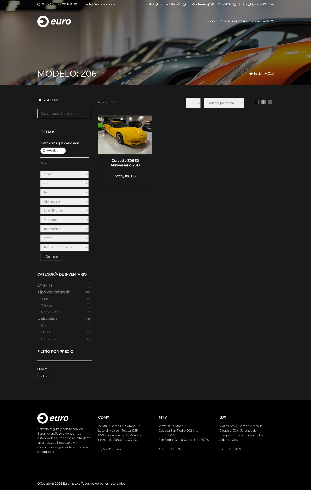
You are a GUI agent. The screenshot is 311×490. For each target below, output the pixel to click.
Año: (43, 163)
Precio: (42, 368)
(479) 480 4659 (261, 4)
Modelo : (53, 150)
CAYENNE (64, 285)
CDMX (66, 332)
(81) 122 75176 (219, 4)
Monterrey (66, 339)
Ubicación (64, 318)
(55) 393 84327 (168, 4)
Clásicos (66, 305)
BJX (66, 325)
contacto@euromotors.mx (98, 4)
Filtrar (45, 376)
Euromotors (71, 483)
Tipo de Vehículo (64, 292)
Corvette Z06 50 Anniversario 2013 (125, 163)
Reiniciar (52, 257)
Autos (66, 299)
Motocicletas (66, 312)
